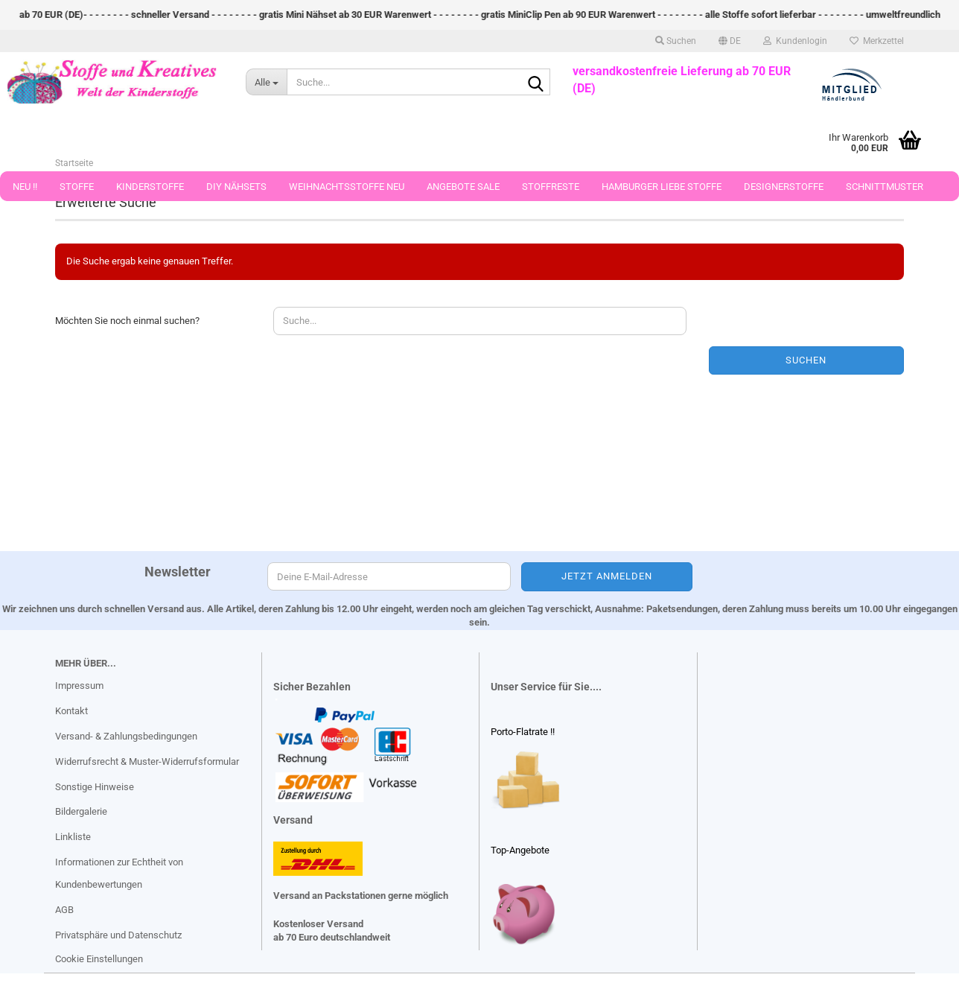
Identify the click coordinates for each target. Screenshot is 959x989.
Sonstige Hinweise (94, 786)
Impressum (79, 685)
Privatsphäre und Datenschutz (118, 935)
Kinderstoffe (150, 186)
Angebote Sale (463, 186)
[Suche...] (266, 82)
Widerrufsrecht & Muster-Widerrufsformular (147, 761)
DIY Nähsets (236, 186)
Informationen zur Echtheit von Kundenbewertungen (119, 873)
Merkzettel (877, 41)
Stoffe (77, 186)
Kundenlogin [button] (795, 41)
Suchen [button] (675, 41)
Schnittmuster (884, 186)
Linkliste (73, 836)
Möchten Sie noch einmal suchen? (127, 320)
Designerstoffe (783, 186)
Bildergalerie (81, 811)
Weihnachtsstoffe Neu (346, 186)
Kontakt (71, 710)
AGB (64, 909)
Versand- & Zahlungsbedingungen (126, 736)
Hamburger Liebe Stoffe (661, 186)
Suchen (806, 360)
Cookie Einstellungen (99, 958)
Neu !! (25, 186)
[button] (729, 41)
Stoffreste (550, 186)
